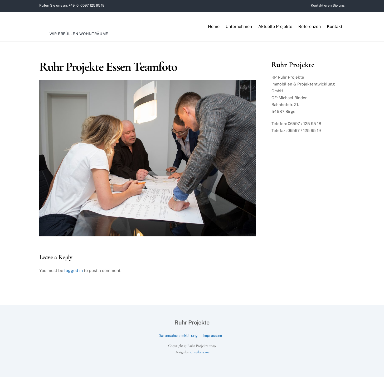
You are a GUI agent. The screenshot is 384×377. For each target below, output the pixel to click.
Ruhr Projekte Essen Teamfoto (108, 66)
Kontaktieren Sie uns (328, 5)
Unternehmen (239, 26)
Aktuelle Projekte (275, 26)
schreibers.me (199, 352)
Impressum (212, 335)
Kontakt (334, 26)
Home (214, 26)
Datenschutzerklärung (178, 335)
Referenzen (309, 26)
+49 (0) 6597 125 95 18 (87, 5)
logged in (73, 270)
